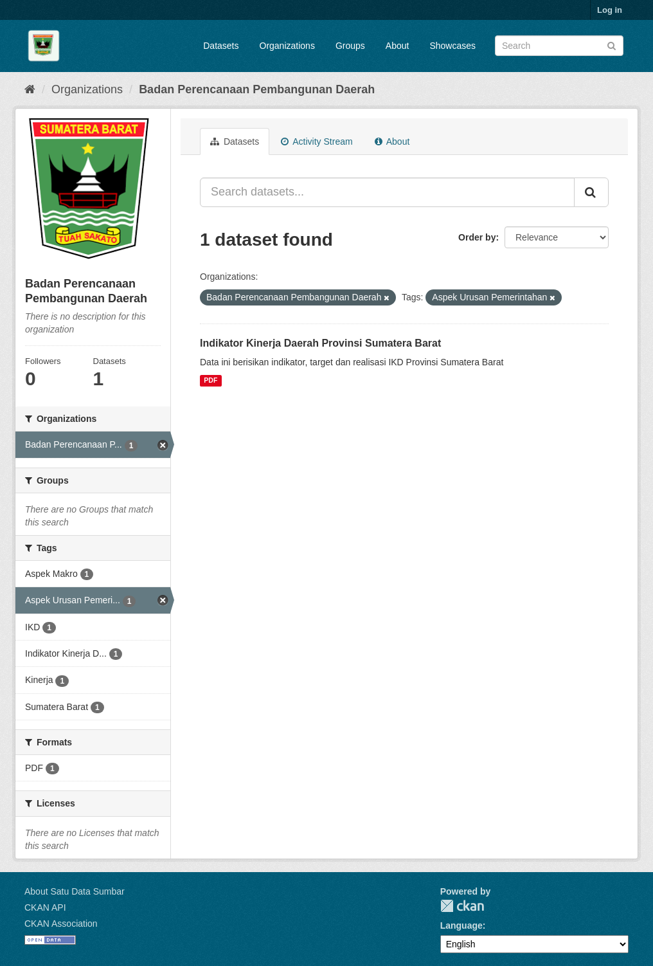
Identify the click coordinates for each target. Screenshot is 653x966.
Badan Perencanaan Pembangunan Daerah (257, 89)
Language (461, 925)
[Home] (29, 89)
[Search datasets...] (387, 192)
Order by (477, 237)
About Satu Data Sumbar (74, 891)
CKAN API (45, 907)
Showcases (452, 46)
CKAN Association (61, 923)
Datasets (220, 46)
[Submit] (611, 44)
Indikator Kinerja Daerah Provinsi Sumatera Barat (320, 343)
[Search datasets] (559, 45)
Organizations (287, 46)
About (397, 46)
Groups (350, 46)
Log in (609, 10)
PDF (210, 381)
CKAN (462, 906)
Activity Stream (316, 141)
